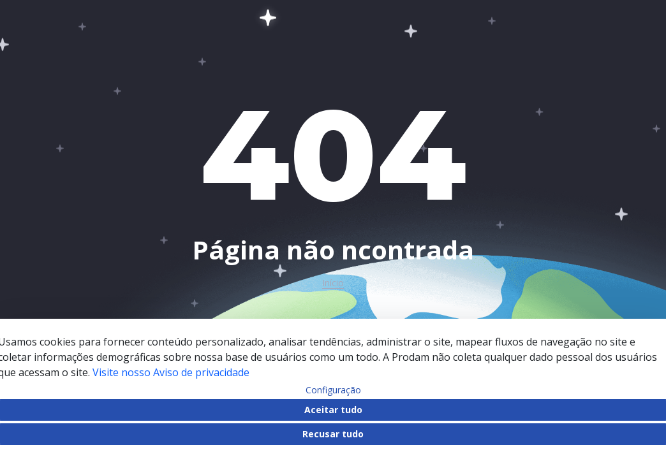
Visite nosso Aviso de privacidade (171, 372)
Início (333, 283)
